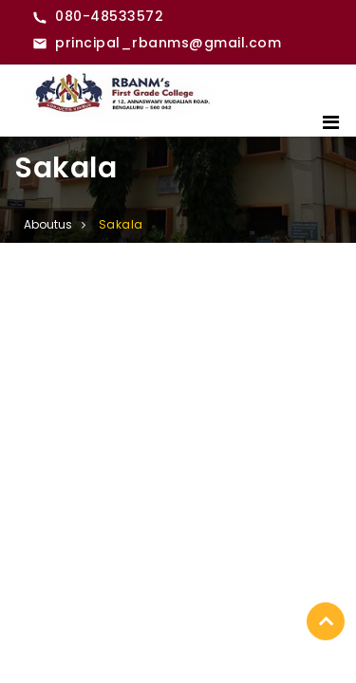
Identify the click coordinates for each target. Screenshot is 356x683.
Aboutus (48, 224)
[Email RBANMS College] (156, 43)
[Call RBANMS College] (97, 17)
